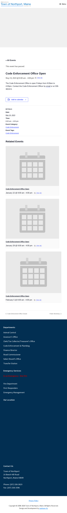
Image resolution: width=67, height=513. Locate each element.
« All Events (11, 60)
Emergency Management (14, 392)
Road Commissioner (12, 354)
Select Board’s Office (12, 359)
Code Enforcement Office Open (17, 189)
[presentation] (32, 166)
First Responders (10, 388)
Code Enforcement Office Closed (17, 314)
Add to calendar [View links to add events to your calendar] (17, 100)
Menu (64, 4)
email (48, 86)
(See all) (39, 78)
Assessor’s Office (10, 337)
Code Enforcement (12, 127)
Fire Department (10, 383)
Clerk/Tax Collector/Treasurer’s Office (19, 341)
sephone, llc (43, 508)
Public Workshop (55, 314)
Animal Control (9, 332)
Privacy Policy (33, 501)
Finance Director (10, 350)
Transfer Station (10, 363)
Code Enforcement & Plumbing (16, 345)
